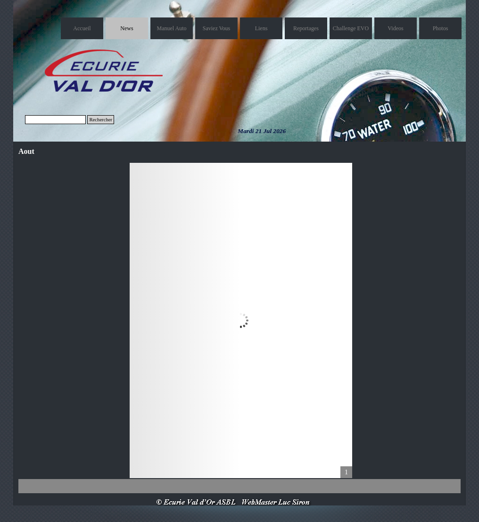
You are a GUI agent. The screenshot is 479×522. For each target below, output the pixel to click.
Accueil (82, 28)
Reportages (306, 28)
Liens (261, 28)
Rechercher (100, 119)
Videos (395, 28)
